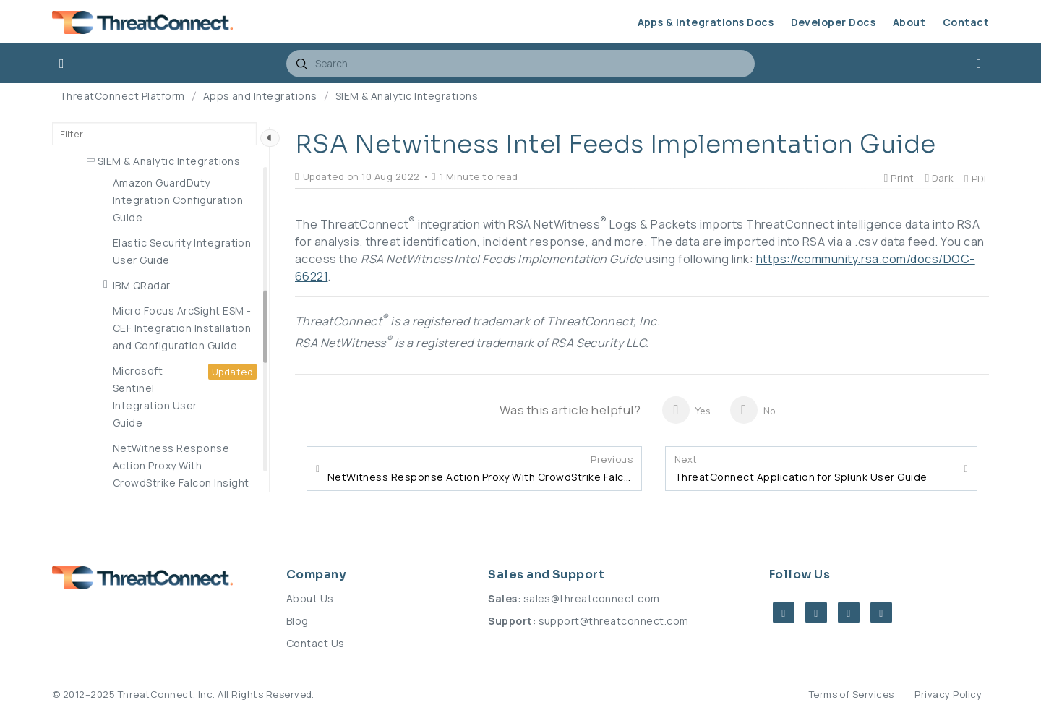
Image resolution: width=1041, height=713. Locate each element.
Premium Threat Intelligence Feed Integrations (170, 362)
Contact (966, 22)
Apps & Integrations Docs (706, 22)
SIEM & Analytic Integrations (406, 96)
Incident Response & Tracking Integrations (174, 218)
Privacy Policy (948, 694)
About (909, 22)
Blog (297, 621)
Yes (686, 410)
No (753, 410)
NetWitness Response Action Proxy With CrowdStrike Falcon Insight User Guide (480, 468)
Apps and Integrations (260, 96)
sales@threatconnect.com (591, 598)
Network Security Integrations (175, 278)
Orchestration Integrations (166, 329)
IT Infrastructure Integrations (172, 253)
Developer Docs (833, 22)
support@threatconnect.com (614, 621)
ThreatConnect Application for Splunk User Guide (801, 468)
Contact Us (315, 643)
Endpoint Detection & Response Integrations (157, 176)
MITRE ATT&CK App (148, 303)
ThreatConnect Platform (122, 96)
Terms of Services (851, 694)
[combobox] (520, 63)
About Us (310, 598)
